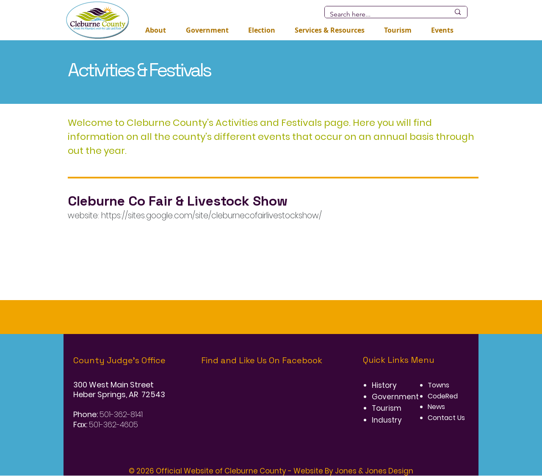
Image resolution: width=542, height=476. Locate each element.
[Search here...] (383, 14)
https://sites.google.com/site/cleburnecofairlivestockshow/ (211, 215)
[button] (261, 30)
